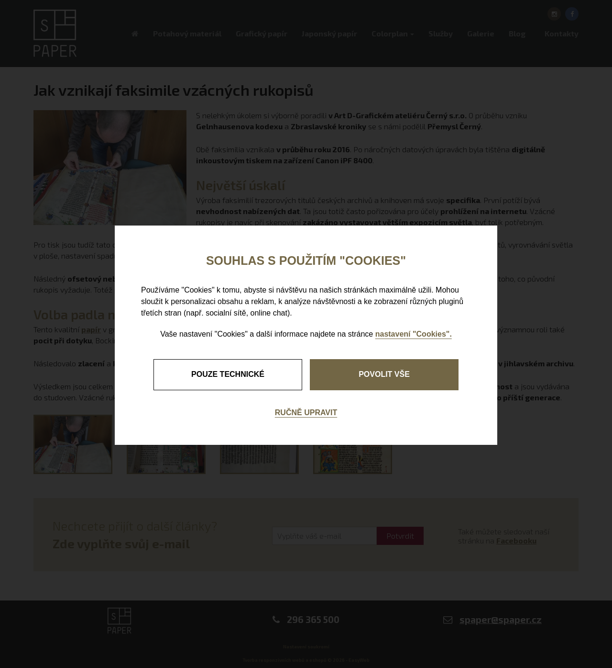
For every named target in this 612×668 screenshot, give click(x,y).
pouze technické (227, 374)
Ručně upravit (306, 412)
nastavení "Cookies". (413, 334)
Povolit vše (384, 374)
